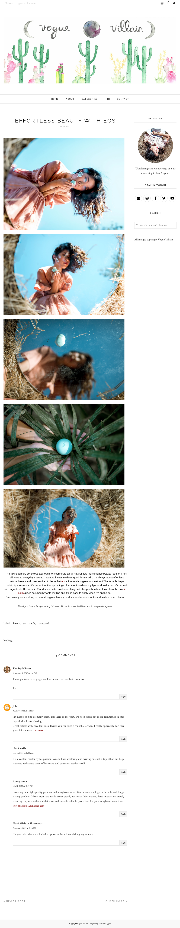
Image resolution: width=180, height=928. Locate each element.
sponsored (43, 623)
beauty (16, 623)
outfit (32, 623)
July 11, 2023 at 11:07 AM (23, 786)
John (15, 706)
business (38, 730)
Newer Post (16, 901)
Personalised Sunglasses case (28, 806)
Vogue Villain (82, 924)
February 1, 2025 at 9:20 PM (24, 828)
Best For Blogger (104, 924)
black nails (19, 748)
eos (64, 581)
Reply (123, 696)
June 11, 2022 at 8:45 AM (23, 753)
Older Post (115, 901)
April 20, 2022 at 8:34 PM (23, 711)
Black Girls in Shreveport (28, 823)
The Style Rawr (22, 668)
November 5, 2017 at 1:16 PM (25, 673)
